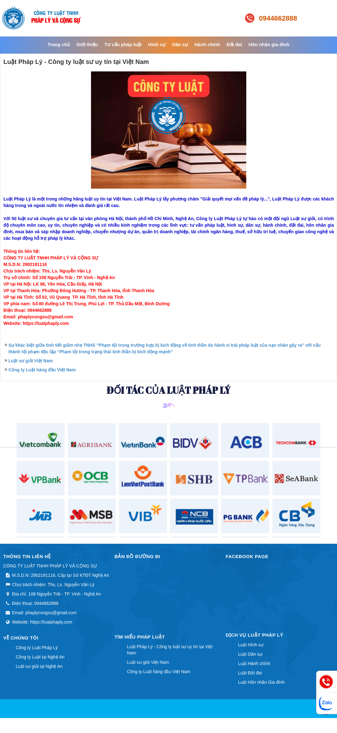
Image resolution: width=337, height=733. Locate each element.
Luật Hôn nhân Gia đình (261, 682)
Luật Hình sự (250, 644)
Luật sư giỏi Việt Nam (30, 360)
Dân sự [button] (180, 44)
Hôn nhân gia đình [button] (268, 44)
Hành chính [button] (207, 44)
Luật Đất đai (250, 672)
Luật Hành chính (254, 663)
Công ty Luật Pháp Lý (37, 647)
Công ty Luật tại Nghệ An (40, 656)
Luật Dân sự (250, 654)
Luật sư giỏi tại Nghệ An (39, 666)
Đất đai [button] (234, 44)
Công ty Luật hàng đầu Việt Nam (42, 369)
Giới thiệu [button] (87, 44)
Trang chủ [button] (59, 44)
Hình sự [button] (157, 44)
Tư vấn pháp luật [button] (123, 44)
